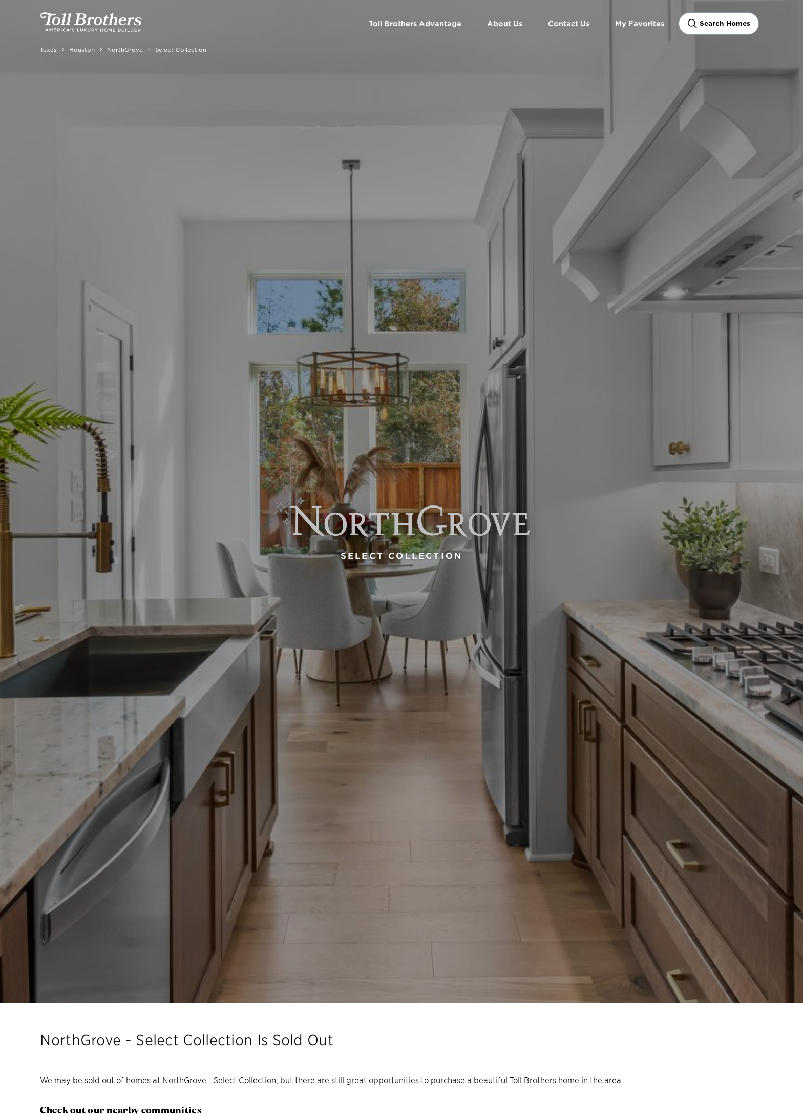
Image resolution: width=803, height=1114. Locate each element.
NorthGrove (125, 49)
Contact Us (568, 23)
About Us (504, 23)
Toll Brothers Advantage (415, 23)
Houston (82, 49)
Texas (48, 49)
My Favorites (639, 23)
